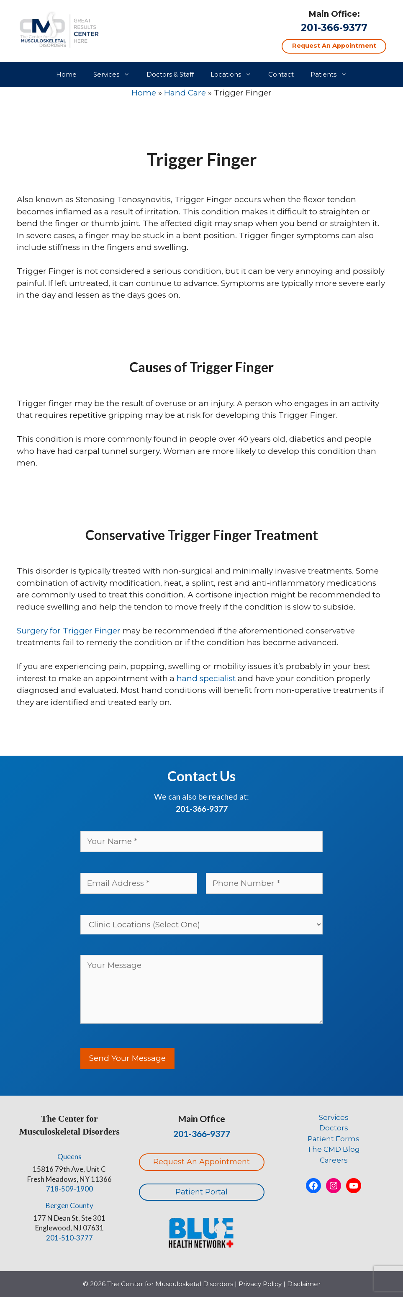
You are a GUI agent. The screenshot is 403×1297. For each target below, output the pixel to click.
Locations (235, 74)
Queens (69, 1156)
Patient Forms (333, 1139)
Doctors (333, 1128)
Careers (334, 1160)
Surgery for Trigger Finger (69, 631)
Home (66, 74)
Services (115, 74)
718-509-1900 (69, 1188)
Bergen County (69, 1205)
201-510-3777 (69, 1237)
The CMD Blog (333, 1149)
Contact (281, 74)
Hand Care (185, 93)
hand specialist (205, 678)
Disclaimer (304, 1284)
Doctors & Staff (170, 74)
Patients (333, 74)
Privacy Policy (260, 1284)
